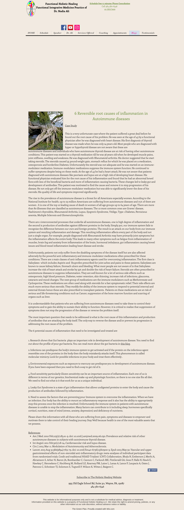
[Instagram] (77, 27)
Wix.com (110, 509)
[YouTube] (70, 27)
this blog (125, 343)
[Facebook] (63, 27)
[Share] (152, 470)
